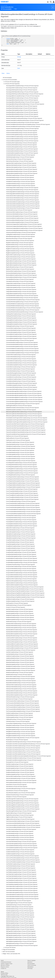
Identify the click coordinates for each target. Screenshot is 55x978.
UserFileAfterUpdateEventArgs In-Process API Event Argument (20, 868)
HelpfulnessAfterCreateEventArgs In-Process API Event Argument (21, 578)
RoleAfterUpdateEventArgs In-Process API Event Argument (19, 768)
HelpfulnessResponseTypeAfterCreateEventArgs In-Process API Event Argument (24, 587)
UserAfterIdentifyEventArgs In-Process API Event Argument (20, 835)
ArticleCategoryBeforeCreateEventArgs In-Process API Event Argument (22, 191)
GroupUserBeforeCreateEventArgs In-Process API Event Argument (21, 572)
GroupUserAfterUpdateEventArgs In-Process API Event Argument (21, 570)
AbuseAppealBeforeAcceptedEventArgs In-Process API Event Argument (22, 96)
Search (50, 1)
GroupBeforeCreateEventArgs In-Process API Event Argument (20, 546)
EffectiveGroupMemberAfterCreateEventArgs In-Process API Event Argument (24, 411)
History (8, 73)
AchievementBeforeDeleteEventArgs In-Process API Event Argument (22, 138)
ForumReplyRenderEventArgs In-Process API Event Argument (20, 474)
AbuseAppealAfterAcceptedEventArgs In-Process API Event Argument (22, 85)
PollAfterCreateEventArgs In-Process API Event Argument (19, 713)
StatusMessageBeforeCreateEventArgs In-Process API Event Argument (22, 805)
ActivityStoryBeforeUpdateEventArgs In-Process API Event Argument (22, 153)
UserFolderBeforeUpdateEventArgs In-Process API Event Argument (21, 884)
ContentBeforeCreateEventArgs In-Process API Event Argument (21, 379)
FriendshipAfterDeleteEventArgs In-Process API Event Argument (21, 517)
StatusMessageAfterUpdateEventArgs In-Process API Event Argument (22, 802)
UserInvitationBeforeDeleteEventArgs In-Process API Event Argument (22, 896)
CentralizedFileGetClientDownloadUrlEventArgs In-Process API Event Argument (24, 312)
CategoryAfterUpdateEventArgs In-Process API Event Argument (21, 287)
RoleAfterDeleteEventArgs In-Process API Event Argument (19, 766)
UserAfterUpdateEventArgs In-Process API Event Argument (20, 839)
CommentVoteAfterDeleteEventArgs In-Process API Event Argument (22, 344)
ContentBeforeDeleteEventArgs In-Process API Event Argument (21, 381)
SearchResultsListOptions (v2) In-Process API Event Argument (20, 792)
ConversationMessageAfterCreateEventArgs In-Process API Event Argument (23, 391)
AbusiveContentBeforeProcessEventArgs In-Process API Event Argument (23, 126)
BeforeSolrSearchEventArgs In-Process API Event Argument (20, 240)
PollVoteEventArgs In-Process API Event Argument (18, 721)
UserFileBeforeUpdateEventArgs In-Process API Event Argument (21, 872)
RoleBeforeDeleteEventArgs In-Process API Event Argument (20, 772)
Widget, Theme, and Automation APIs (10, 954)
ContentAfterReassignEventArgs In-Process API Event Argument (21, 373)
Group (8, 38)
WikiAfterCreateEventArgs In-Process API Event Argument (19, 919)
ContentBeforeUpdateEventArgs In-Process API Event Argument (21, 385)
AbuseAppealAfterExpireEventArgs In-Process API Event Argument (21, 89)
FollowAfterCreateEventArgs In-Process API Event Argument (20, 442)
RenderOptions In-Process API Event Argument (17, 739)
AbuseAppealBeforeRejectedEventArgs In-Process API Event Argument (22, 102)
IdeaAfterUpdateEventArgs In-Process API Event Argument (19, 613)
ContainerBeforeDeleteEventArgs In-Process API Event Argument (21, 362)
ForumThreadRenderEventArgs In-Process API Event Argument (21, 501)
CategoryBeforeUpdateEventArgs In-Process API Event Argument (21, 293)
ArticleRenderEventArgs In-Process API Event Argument (19, 210)
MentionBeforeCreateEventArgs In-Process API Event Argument (21, 680)
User (53, 1)
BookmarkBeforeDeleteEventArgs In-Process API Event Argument (21, 277)
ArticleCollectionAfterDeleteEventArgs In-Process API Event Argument (22, 197)
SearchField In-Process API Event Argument (16, 784)
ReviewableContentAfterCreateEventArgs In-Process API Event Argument (23, 745)
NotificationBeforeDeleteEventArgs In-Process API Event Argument (21, 692)
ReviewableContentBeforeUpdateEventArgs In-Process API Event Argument (23, 760)
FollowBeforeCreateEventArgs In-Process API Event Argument (20, 446)
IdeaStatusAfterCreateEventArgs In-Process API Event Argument (21, 623)
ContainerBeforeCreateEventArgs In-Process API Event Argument (21, 360)
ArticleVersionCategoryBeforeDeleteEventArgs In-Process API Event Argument (24, 230)
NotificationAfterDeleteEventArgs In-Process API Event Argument (21, 686)
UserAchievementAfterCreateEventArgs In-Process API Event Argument (22, 821)
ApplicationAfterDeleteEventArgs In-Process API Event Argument (21, 165)
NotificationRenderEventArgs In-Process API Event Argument (20, 697)
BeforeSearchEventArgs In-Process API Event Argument (19, 238)
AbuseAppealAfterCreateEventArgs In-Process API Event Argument (21, 87)
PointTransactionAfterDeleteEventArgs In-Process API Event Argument (22, 703)
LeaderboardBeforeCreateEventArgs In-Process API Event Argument (22, 644)
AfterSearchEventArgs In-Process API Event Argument (18, 159)
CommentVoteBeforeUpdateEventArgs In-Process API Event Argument (22, 352)
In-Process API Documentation (9, 80)
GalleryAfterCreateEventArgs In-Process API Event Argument (20, 527)
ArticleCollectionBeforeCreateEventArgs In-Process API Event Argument (22, 202)
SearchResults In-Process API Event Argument (17, 790)
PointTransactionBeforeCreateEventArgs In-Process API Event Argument (23, 707)
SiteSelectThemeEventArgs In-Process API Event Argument (20, 794)
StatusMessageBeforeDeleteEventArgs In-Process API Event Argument (22, 807)
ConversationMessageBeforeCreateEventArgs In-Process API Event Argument (24, 397)
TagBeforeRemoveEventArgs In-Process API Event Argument (20, 819)
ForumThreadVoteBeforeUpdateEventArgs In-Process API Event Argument (23, 513)
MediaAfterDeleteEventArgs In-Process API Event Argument (20, 662)
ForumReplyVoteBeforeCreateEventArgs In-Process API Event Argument (23, 483)
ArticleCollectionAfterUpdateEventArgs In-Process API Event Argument (22, 199)
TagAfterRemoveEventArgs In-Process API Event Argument (20, 815)
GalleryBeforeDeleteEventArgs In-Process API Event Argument (20, 536)
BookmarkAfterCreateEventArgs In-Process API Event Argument (21, 271)
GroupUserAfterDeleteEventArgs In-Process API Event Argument (21, 568)
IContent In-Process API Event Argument (15, 607)
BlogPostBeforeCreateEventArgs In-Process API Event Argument (21, 261)
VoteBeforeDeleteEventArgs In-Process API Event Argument (20, 915)
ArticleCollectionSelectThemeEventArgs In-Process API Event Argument (22, 208)
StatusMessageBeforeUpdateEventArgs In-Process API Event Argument (22, 809)
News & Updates (32, 960)
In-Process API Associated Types (11, 82)
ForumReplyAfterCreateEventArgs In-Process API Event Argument (21, 462)
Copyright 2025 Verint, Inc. (7, 976)
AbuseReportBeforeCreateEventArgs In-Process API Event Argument (22, 112)
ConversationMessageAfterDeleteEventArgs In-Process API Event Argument (23, 393)
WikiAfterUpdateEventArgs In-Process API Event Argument (19, 923)
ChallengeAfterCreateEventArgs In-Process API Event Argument (21, 314)
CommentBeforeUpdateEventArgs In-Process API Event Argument (21, 338)
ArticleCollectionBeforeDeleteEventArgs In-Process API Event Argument (22, 203)
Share (3, 73)
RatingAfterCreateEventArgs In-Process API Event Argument (20, 725)
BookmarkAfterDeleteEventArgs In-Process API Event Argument (21, 273)
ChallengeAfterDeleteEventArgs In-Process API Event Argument (21, 316)
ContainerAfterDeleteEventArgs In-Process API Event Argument (21, 356)
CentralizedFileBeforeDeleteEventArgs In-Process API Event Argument (22, 305)
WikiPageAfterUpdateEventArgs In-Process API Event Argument (21, 935)
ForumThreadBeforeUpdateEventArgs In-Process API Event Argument (22, 499)
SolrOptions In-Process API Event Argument (16, 796)
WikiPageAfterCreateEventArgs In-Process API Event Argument (21, 931)
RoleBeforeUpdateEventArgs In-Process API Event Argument (20, 774)
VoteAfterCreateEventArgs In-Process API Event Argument (19, 906)
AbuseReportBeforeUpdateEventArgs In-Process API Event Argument (22, 116)
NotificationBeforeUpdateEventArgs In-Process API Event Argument (21, 695)
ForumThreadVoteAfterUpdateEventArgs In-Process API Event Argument (23, 507)
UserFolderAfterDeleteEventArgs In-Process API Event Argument (21, 876)
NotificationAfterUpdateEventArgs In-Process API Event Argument (21, 688)
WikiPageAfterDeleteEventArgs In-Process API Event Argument (20, 933)
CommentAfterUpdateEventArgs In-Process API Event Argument (21, 332)
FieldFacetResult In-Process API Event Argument (17, 438)
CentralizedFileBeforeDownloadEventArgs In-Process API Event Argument (23, 307)
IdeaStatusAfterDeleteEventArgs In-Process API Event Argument (21, 625)
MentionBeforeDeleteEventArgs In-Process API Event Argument (21, 682)
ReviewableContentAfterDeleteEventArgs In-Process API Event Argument (23, 747)
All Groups (30, 968)
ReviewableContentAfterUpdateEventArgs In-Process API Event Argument (23, 754)
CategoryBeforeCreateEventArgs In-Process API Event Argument (21, 289)
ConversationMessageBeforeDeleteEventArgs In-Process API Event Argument (24, 399)
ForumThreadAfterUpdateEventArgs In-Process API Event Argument (22, 493)
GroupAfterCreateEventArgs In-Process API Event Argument (20, 540)
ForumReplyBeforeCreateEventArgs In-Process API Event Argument (22, 468)
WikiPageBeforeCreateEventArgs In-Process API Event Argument (21, 937)
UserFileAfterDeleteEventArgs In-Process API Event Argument (20, 866)
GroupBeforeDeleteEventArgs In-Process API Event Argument (20, 548)
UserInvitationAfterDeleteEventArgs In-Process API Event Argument (21, 890)
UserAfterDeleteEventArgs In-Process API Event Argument (19, 833)
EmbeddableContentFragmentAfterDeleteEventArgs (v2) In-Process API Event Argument (26, 419)
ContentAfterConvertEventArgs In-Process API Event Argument (20, 366)
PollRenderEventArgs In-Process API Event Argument (18, 719)
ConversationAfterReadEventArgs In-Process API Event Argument (21, 389)
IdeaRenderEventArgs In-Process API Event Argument (18, 621)
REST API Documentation (8, 951)
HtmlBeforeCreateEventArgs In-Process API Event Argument (20, 599)
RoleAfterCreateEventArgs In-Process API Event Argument (19, 764)
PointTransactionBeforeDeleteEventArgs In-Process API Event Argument (23, 709)
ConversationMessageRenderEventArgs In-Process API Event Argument (23, 403)
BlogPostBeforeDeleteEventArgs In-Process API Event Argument (21, 263)
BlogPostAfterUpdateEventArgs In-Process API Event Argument (21, 259)
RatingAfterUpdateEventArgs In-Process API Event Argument (20, 729)
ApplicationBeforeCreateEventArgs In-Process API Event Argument (21, 169)
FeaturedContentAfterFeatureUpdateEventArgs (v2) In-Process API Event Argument (25, 428)
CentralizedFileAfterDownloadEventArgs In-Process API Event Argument (23, 299)
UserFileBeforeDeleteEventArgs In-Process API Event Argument (21, 870)
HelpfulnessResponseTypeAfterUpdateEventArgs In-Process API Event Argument (25, 591)
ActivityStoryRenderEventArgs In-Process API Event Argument (20, 155)
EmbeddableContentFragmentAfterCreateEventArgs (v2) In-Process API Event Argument (26, 417)
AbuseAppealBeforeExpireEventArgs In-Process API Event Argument (22, 100)
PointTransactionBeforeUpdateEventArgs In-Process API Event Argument (23, 711)
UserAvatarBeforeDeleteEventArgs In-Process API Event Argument (21, 845)
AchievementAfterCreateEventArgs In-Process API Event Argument (21, 130)
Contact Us (3, 968)
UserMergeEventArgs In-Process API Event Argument (18, 900)
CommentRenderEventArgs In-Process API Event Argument (20, 340)
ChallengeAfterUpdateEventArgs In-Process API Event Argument (21, 318)
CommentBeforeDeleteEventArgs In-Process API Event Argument (21, 336)
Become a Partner (5, 965)
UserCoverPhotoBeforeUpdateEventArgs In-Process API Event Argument (23, 862)
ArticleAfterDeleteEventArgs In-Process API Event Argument (20, 177)
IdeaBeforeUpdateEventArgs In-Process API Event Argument (20, 619)
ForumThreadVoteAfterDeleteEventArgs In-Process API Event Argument (22, 505)
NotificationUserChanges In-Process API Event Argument (19, 699)
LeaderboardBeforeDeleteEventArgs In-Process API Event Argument (22, 646)
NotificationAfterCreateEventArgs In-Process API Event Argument (21, 684)
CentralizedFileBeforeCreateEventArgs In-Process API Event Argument (22, 303)
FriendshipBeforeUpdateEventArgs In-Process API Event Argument (21, 525)
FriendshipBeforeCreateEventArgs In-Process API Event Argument (21, 521)
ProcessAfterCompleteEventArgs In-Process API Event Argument (21, 723)
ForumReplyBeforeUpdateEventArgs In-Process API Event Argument (22, 472)
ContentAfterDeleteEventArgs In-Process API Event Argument (20, 371)
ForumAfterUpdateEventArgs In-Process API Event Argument (20, 454)
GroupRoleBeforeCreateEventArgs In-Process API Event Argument (21, 558)
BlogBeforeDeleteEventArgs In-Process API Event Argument (20, 250)
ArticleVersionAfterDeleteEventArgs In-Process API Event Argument (21, 214)
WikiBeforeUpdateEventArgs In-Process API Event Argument (20, 929)
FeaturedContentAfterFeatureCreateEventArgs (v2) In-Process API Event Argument (25, 424)
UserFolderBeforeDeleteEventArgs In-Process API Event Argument (21, 882)
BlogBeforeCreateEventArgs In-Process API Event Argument (20, 248)
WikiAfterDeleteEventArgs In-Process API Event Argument (19, 921)
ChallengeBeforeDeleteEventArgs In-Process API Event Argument (21, 322)
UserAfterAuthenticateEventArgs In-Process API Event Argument (21, 829)
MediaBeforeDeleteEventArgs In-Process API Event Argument (20, 668)
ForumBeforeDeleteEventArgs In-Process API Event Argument (20, 458)
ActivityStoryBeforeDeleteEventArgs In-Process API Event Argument (22, 151)
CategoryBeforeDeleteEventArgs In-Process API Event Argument (21, 291)
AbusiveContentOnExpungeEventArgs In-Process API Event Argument (22, 128)
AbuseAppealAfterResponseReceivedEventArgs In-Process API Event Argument (24, 93)
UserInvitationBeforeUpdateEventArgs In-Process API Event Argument (22, 898)
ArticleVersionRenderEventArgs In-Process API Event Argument (21, 232)
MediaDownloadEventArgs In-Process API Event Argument (19, 672)
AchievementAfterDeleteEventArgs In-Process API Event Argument (21, 132)
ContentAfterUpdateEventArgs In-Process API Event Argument (20, 375)
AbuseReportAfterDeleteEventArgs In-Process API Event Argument (21, 108)
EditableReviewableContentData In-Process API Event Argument (21, 409)
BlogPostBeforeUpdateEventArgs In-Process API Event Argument (21, 265)
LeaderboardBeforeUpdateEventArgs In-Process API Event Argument (22, 648)
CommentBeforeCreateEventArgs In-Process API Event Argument (21, 334)
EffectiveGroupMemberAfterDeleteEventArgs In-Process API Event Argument (24, 413)
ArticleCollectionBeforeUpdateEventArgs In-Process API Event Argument (23, 206)
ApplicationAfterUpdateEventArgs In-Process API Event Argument (21, 167)
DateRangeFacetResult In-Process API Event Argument (19, 405)
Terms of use (4, 974)
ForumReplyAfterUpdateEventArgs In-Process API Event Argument (21, 466)
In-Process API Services (9, 947)
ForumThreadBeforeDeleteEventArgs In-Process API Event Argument (22, 497)
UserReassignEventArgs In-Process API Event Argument (19, 902)
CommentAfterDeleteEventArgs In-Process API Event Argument (21, 330)
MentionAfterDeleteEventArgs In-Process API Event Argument (20, 678)
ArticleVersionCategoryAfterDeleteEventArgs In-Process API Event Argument (24, 226)
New (52, 7)
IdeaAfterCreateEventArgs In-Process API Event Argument (19, 609)
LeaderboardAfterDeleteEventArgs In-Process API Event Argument (21, 639)
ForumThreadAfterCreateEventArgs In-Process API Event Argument (21, 489)
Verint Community (4, 5)
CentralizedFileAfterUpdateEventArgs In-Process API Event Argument (22, 301)
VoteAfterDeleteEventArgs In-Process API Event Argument (19, 908)
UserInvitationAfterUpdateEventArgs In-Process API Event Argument (22, 892)
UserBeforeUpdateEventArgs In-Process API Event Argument (20, 853)
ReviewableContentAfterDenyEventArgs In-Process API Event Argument (22, 750)
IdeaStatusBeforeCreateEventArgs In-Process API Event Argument (21, 629)
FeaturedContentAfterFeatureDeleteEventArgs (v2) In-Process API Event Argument (25, 426)
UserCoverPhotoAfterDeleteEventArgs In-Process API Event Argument (22, 855)
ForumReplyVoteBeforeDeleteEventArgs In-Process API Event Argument (23, 485)
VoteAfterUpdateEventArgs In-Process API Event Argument (19, 910)
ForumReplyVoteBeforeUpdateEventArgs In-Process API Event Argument (23, 487)
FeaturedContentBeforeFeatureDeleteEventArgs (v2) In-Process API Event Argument (25, 432)
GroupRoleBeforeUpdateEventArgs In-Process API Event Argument (21, 562)
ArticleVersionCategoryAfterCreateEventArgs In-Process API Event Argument (24, 224)
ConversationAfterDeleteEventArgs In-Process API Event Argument (21, 387)
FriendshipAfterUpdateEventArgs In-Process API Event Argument (21, 519)
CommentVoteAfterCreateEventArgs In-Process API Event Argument (22, 342)
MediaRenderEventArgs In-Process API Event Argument (19, 674)
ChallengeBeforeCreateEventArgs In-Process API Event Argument (21, 320)
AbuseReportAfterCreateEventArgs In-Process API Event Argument (21, 106)
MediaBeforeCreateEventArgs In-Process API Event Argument (20, 666)
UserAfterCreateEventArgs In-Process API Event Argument (19, 831)
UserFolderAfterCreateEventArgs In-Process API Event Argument (21, 874)
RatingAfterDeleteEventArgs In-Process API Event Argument (20, 727)
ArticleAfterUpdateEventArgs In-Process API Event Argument (20, 179)
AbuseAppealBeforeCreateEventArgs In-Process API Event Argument (22, 98)
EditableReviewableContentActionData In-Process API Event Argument (22, 407)
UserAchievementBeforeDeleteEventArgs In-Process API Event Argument (23, 827)
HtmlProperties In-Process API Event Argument (17, 603)
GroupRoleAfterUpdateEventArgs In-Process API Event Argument (21, 556)
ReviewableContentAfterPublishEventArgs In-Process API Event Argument (23, 752)
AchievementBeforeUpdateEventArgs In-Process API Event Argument (22, 140)
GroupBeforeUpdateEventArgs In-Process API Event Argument (20, 550)
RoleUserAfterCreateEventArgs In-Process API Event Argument (20, 776)
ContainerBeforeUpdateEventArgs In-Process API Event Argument (21, 364)
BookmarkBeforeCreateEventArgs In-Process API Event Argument (21, 275)
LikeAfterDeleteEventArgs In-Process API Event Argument (19, 654)
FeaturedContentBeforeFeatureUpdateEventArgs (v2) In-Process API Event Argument (26, 434)
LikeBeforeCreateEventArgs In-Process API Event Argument (20, 656)
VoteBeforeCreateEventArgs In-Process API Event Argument (20, 913)
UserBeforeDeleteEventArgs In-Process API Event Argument (20, 851)
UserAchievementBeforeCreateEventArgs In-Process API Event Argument (23, 825)
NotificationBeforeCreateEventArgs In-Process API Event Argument (21, 690)
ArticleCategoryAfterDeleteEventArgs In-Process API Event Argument (22, 189)
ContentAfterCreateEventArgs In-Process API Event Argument (20, 369)
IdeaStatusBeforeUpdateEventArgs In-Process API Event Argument (21, 633)
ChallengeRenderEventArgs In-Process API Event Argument (20, 326)
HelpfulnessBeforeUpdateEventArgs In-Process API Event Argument (22, 584)
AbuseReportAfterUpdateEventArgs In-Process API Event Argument (21, 110)
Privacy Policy (4, 973)
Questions (30, 962)
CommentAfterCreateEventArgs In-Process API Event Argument (21, 328)
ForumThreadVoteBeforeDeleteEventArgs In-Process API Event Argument (23, 511)
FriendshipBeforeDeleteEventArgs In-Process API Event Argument (21, 523)
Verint (2, 960)
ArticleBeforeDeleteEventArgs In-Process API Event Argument (20, 183)
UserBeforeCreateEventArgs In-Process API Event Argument (20, 849)
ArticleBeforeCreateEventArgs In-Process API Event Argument (20, 181)
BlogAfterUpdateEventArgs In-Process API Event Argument (19, 246)
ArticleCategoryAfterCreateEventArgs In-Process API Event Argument (22, 187)
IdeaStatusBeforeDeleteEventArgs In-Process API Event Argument (21, 631)
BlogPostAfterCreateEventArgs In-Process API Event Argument (20, 254)
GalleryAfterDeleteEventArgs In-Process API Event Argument (20, 529)
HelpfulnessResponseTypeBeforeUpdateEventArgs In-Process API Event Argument (25, 597)
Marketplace (30, 966)
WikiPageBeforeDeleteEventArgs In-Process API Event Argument (21, 939)
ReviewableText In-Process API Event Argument (17, 762)
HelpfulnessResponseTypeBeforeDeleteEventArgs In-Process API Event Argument (25, 595)
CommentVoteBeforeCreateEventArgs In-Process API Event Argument (22, 348)
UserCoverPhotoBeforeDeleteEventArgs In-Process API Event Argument (23, 860)
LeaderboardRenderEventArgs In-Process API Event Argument (20, 650)
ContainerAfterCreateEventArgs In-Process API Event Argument (21, 354)
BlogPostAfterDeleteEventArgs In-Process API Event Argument (20, 256)
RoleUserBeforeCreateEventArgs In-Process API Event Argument (21, 780)
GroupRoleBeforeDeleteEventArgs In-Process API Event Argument (21, 560)
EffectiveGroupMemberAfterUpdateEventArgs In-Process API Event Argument (24, 415)
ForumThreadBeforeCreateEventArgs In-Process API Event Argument (22, 495)
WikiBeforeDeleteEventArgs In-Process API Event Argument (20, 927)
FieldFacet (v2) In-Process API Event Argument (17, 436)
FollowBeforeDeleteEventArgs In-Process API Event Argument (20, 448)
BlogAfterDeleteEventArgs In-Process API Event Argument (19, 244)
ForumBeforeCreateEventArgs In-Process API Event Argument (20, 456)
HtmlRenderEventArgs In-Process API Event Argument (18, 605)
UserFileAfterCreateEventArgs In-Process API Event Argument (20, 864)
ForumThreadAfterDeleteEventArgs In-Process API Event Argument (21, 491)
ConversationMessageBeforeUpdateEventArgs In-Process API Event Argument (24, 401)
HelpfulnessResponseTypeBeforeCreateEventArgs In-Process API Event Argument (25, 593)
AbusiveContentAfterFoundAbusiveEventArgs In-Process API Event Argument (24, 118)
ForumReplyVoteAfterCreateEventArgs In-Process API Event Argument (22, 476)
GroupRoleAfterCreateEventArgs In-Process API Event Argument (21, 552)
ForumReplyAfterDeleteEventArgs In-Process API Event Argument (21, 464)
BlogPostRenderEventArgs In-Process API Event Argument (19, 267)
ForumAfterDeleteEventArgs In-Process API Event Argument (20, 452)
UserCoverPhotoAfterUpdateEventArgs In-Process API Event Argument (22, 857)
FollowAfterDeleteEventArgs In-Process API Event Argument (20, 444)
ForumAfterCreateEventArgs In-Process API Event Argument (20, 450)
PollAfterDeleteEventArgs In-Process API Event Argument (19, 715)
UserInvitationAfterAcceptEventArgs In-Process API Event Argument (21, 886)
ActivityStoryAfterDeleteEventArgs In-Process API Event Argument (21, 144)
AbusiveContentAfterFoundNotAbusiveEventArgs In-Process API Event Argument (25, 120)
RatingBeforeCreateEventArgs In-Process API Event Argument (20, 731)
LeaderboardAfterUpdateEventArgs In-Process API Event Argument (21, 642)
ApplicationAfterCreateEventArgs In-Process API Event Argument (21, 163)
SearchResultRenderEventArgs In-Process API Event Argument (20, 788)
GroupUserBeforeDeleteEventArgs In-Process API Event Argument (21, 574)
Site (47, 2)
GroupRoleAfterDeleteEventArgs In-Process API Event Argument (21, 554)
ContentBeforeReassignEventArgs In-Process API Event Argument (21, 383)
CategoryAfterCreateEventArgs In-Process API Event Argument (20, 283)
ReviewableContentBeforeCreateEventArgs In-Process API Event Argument (23, 758)
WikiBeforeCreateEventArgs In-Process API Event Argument (20, 925)
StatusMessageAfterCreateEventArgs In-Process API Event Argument (22, 798)
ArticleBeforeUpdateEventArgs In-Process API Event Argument (20, 185)
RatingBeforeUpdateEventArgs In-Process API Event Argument (20, 735)
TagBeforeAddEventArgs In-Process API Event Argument (19, 817)
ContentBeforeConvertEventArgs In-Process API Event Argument (21, 377)
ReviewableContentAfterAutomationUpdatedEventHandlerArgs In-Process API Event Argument (28, 743)
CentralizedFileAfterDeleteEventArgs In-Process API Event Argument (22, 297)
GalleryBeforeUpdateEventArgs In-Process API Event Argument (21, 538)
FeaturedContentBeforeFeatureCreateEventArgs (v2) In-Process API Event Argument (25, 430)
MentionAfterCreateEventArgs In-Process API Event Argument (20, 676)
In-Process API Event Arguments (11, 84)
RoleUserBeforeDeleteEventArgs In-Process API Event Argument (21, 782)
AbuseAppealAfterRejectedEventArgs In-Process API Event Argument (22, 92)
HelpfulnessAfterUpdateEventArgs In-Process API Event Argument (21, 580)
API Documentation (7, 77)
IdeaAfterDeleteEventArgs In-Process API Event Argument (19, 611)
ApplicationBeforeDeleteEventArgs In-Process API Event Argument (21, 171)
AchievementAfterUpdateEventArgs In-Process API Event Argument (21, 134)
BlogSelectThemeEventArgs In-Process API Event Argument (20, 269)
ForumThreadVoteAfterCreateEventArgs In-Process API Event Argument (22, 503)
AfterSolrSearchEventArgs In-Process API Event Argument (19, 161)
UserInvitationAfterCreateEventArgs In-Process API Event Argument (21, 888)
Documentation (31, 963)
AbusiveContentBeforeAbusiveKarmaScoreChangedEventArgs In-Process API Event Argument (28, 124)
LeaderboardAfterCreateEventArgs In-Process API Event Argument (21, 637)
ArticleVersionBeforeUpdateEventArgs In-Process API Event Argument (22, 222)
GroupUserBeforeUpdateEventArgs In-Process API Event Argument (21, 576)
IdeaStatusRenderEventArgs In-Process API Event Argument (20, 635)
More (15, 9)
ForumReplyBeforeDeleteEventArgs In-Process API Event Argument (21, 470)
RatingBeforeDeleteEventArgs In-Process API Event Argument (20, 733)
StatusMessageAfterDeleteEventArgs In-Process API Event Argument (22, 800)
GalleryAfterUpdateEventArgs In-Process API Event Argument (20, 532)
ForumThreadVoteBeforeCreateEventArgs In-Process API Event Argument (23, 509)
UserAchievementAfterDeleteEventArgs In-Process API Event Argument (22, 823)
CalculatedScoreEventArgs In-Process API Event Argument (19, 281)
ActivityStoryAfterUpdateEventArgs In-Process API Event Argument (21, 146)
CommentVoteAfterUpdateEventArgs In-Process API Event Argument (22, 346)
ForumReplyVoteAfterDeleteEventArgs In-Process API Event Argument (22, 479)
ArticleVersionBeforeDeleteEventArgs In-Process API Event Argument (22, 220)
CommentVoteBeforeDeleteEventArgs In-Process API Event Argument (22, 350)
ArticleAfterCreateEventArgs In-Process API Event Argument (20, 175)
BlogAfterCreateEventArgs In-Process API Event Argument (19, 242)
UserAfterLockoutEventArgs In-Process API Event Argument (20, 837)
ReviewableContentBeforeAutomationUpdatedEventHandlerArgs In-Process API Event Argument (28, 756)
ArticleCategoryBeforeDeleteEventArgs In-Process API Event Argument (22, 193)
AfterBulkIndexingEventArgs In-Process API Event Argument (20, 157)
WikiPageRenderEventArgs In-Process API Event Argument (20, 943)
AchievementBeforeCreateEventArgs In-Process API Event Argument (22, 136)
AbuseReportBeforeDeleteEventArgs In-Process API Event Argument (22, 114)
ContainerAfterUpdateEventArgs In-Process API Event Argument (21, 358)
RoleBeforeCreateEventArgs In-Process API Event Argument (20, 770)
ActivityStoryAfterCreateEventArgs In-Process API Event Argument (21, 142)
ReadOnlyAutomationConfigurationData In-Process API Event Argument (22, 737)
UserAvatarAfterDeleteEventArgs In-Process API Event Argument (21, 841)
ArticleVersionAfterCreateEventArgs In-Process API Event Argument (21, 212)
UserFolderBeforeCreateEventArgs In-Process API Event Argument (21, 880)
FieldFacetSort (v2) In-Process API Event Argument (18, 440)
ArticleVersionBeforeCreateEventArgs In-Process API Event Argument (22, 218)
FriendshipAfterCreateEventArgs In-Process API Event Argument (21, 515)
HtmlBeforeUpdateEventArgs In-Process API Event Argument (20, 601)
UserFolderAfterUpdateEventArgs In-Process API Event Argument (21, 878)
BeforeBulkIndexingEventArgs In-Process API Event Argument (20, 236)
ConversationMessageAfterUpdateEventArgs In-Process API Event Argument (24, 395)
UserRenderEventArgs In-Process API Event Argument (18, 904)
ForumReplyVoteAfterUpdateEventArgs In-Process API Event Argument (22, 481)
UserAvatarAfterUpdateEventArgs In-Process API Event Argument (21, 843)
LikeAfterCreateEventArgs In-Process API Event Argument (19, 652)
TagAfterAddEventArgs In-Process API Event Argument (18, 813)
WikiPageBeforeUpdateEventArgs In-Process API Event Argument (21, 941)
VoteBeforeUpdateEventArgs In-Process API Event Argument (20, 917)
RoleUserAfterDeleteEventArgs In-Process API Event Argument (20, 778)
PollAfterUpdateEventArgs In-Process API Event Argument (19, 717)
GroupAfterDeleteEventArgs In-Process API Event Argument (20, 542)
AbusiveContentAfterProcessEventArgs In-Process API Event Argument (22, 122)
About (2, 971)
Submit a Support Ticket (6, 963)
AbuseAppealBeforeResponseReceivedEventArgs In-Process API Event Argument (25, 104)
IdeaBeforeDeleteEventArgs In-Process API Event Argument (20, 617)
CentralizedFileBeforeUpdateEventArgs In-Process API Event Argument (22, 309)
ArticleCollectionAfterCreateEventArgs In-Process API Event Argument (22, 195)
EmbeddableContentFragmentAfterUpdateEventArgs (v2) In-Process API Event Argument (26, 422)
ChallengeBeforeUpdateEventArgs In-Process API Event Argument (21, 324)
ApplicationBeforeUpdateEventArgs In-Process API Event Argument (21, 173)
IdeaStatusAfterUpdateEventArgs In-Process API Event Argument (21, 627)
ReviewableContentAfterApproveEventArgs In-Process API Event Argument (23, 741)
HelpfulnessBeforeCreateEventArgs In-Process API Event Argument (21, 582)
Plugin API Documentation (8, 949)
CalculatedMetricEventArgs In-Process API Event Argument (20, 279)
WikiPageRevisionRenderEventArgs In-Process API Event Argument (22, 945)
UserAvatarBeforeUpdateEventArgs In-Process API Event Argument (21, 847)
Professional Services (6, 962)
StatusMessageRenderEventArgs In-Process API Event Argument (21, 811)
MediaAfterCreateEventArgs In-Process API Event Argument (20, 660)
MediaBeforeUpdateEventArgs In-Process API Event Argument (20, 670)
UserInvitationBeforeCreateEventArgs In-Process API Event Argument (22, 894)
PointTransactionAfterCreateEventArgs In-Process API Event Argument (22, 701)
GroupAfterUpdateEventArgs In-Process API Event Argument (20, 544)
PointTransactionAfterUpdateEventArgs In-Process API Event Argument (22, 705)
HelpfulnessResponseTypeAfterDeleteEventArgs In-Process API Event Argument (24, 589)
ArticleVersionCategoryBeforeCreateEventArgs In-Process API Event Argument (24, 228)
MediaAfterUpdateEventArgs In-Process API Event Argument (20, 664)
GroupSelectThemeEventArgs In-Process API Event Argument (20, 564)
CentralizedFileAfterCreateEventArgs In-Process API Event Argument (22, 295)
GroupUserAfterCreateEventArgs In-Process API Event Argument (21, 566)
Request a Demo (5, 966)
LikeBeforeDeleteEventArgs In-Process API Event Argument (20, 658)
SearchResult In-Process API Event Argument (16, 786)
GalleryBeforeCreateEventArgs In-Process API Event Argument (20, 534)
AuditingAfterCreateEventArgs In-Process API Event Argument (20, 234)
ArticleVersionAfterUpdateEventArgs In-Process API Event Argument (22, 216)
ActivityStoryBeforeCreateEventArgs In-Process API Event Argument (22, 149)
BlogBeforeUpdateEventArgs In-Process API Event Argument (20, 252)
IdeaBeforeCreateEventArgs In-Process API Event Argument (20, 615)
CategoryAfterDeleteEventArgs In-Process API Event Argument (20, 285)
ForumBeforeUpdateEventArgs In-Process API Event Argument (20, 460)
